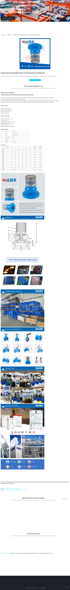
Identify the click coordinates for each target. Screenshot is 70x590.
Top (67, 586)
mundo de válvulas (61, 481)
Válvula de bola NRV (53, 481)
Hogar (3, 34)
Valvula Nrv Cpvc (11, 483)
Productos (9, 34)
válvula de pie (3, 481)
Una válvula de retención (32, 481)
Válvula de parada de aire (11, 481)
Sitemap (43, 588)
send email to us (35, 80)
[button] (58, 2)
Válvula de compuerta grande (22, 481)
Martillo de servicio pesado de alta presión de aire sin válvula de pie (15, 489)
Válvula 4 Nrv (46, 481)
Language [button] (66, 2)
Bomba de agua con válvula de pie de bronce (12, 488)
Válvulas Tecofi (41, 481)
